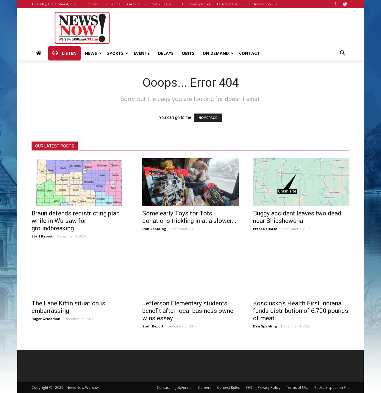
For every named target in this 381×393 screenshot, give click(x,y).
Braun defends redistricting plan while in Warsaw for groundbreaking (76, 221)
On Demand (218, 53)
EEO (180, 4)
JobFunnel (113, 4)
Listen (64, 53)
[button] (342, 54)
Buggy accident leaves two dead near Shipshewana (297, 217)
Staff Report (42, 236)
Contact (94, 4)
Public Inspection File (260, 4)
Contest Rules (158, 4)
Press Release (265, 228)
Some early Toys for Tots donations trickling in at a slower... (189, 217)
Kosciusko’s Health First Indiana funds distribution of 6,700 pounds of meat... (300, 311)
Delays (166, 53)
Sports (117, 53)
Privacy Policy (200, 4)
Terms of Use (227, 4)
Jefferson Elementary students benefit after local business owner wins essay (188, 311)
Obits (188, 53)
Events (142, 53)
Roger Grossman (46, 318)
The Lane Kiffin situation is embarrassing (68, 307)
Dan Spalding (154, 228)
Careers (133, 4)
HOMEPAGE (208, 117)
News (93, 53)
